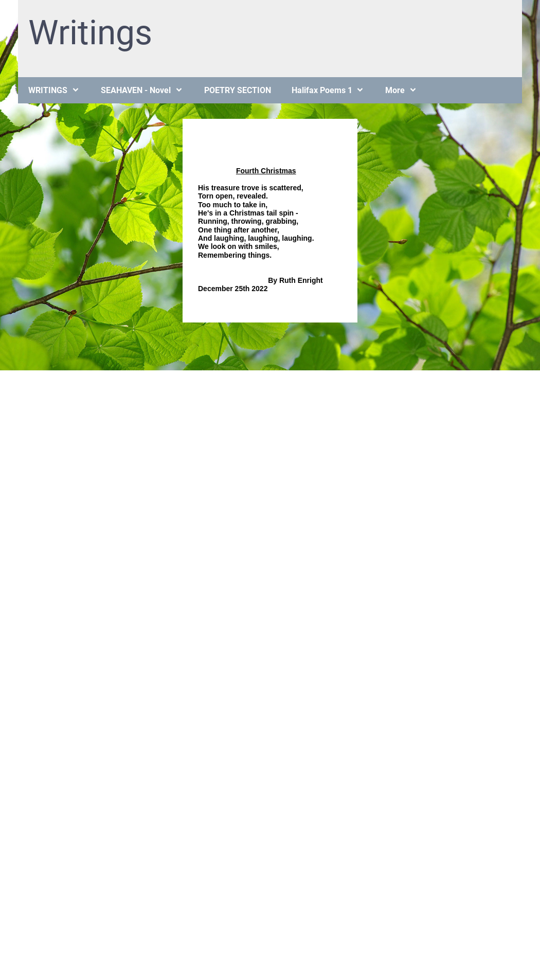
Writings (90, 32)
